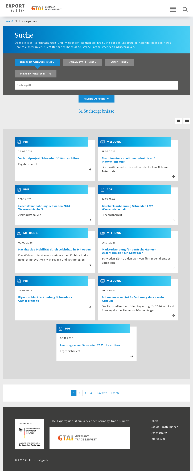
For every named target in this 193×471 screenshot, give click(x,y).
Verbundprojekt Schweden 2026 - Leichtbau (48, 158)
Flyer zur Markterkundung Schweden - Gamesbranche (45, 299)
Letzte (115, 393)
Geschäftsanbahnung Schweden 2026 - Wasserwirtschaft (45, 208)
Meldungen (119, 62)
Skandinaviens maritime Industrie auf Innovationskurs (128, 160)
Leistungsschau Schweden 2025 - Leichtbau (90, 345)
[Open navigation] (173, 9)
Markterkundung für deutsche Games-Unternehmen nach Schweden (129, 251)
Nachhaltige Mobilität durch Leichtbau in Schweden (54, 249)
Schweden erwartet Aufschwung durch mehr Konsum (133, 299)
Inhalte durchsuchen (37, 62)
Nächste (101, 393)
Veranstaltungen (83, 62)
